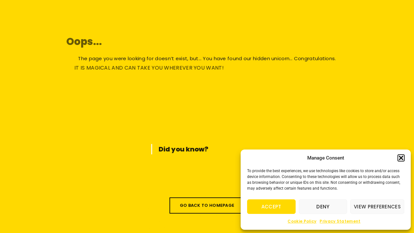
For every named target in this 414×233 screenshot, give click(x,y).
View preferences (377, 206)
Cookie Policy (302, 221)
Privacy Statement (340, 221)
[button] (401, 158)
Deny (322, 206)
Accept (271, 206)
